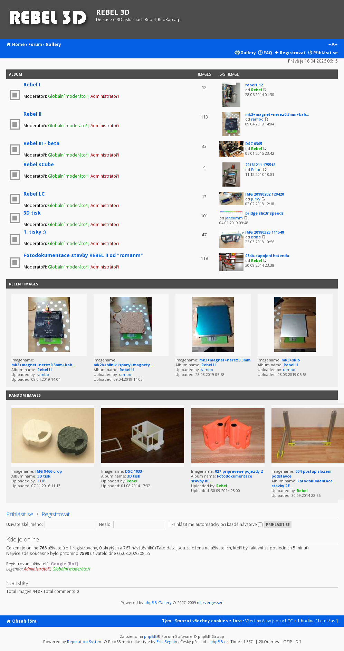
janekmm (234, 218)
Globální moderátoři (68, 96)
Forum (35, 44)
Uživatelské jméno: (24, 524)
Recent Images (23, 284)
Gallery (53, 44)
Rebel (256, 89)
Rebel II (32, 114)
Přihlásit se (325, 52)
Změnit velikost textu (333, 45)
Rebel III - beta (41, 143)
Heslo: (105, 524)
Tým (166, 620)
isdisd (256, 237)
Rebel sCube (38, 164)
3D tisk (32, 212)
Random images (25, 395)
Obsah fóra (24, 621)
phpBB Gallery (158, 602)
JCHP (41, 481)
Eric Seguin (166, 641)
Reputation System (85, 641)
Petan (256, 169)
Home (18, 44)
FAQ (268, 52)
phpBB (150, 636)
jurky (255, 199)
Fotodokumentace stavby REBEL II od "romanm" (83, 255)
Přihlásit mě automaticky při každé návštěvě (216, 524)
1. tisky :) (34, 231)
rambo (257, 119)
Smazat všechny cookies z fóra (208, 620)
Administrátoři (104, 96)
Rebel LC (34, 193)
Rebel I (31, 84)
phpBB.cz (219, 641)
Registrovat (293, 52)
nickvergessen (210, 602)
